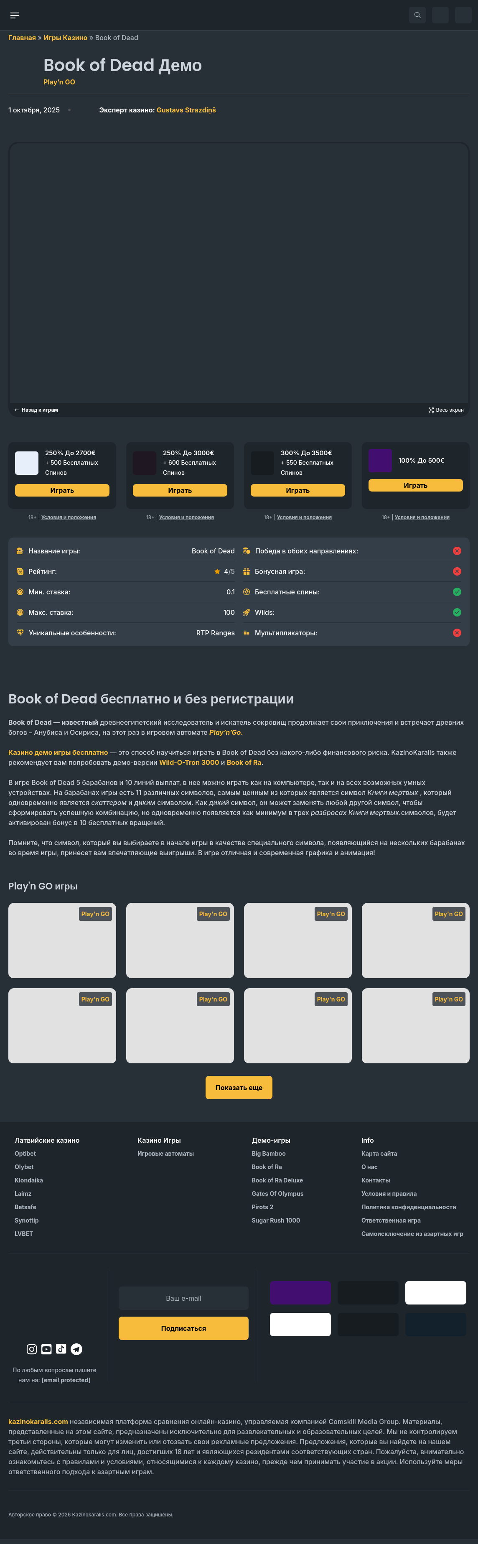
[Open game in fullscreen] (446, 410)
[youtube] (46, 1354)
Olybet (24, 1171)
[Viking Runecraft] (180, 945)
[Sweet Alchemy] (298, 945)
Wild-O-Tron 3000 (189, 767)
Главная (22, 37)
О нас (369, 1171)
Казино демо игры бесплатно (58, 757)
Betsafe (25, 1211)
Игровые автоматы (165, 1158)
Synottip (27, 1225)
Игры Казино (65, 37)
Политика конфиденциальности (408, 1211)
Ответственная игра (391, 1225)
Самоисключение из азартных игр (412, 1238)
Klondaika (29, 1185)
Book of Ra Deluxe (277, 1185)
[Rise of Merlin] (416, 1030)
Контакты (375, 1185)
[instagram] (32, 1354)
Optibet (25, 1158)
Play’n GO (59, 82)
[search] (417, 15)
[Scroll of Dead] (180, 1030)
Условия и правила (389, 1198)
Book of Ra (244, 767)
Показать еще (239, 1092)
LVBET (24, 1238)
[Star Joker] (62, 1030)
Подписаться (183, 1333)
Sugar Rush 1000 (276, 1225)
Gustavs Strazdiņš (157, 110)
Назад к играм (36, 410)
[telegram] (76, 1354)
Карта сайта (379, 1158)
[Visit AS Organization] (328, 1520)
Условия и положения (68, 522)
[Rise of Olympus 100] (298, 1030)
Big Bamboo (268, 1158)
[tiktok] (61, 1354)
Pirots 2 (262, 1211)
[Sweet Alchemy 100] (416, 945)
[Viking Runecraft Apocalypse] (62, 945)
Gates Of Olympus (277, 1198)
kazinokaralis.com (38, 1426)
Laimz (23, 1198)
